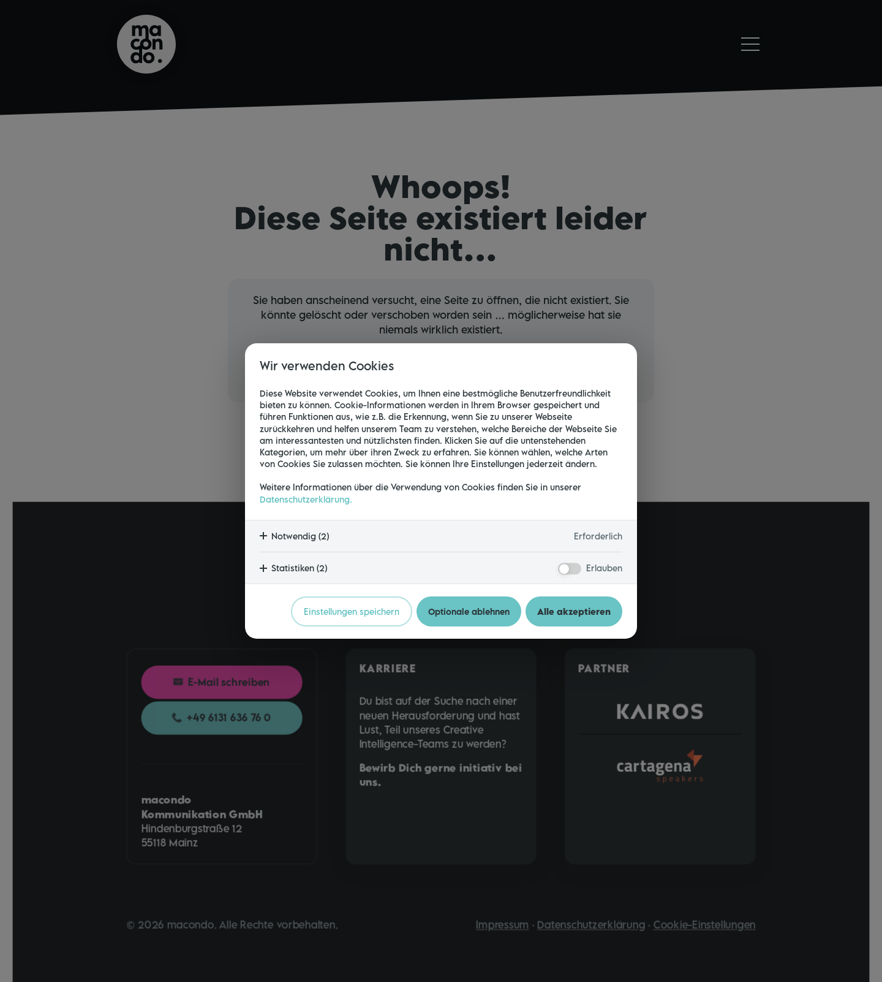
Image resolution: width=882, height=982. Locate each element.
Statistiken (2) (299, 568)
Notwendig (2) (300, 536)
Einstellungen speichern (351, 611)
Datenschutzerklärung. (306, 499)
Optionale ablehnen (469, 611)
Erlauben (604, 568)
